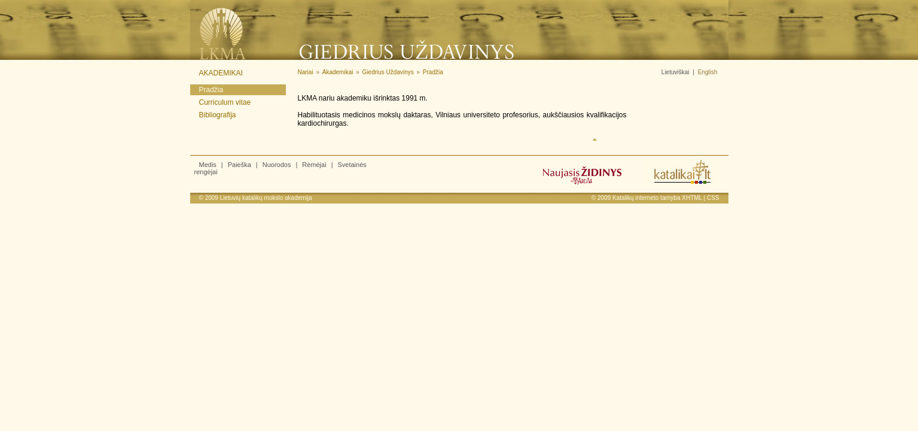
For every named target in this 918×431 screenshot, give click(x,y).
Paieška (239, 164)
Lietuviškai (675, 72)
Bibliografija (217, 115)
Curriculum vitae (225, 102)
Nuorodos (277, 164)
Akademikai (221, 73)
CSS (713, 198)
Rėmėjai (314, 164)
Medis (207, 164)
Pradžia (211, 90)
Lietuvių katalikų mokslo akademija (266, 198)
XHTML (692, 198)
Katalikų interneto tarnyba (646, 198)
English (708, 72)
